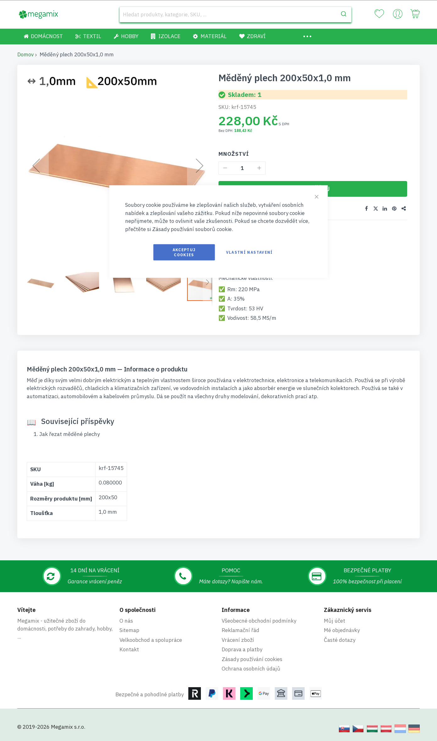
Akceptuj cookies (184, 252)
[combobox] (235, 14)
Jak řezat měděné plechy (69, 434)
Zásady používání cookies (252, 659)
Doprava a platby (242, 649)
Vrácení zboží (238, 639)
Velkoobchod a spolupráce (150, 639)
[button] (44, 283)
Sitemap (129, 630)
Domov (25, 54)
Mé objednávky (342, 630)
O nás (126, 620)
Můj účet (334, 620)
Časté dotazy (339, 639)
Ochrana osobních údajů (251, 668)
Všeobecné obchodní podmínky (259, 620)
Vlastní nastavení (249, 252)
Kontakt (129, 649)
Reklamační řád (240, 630)
